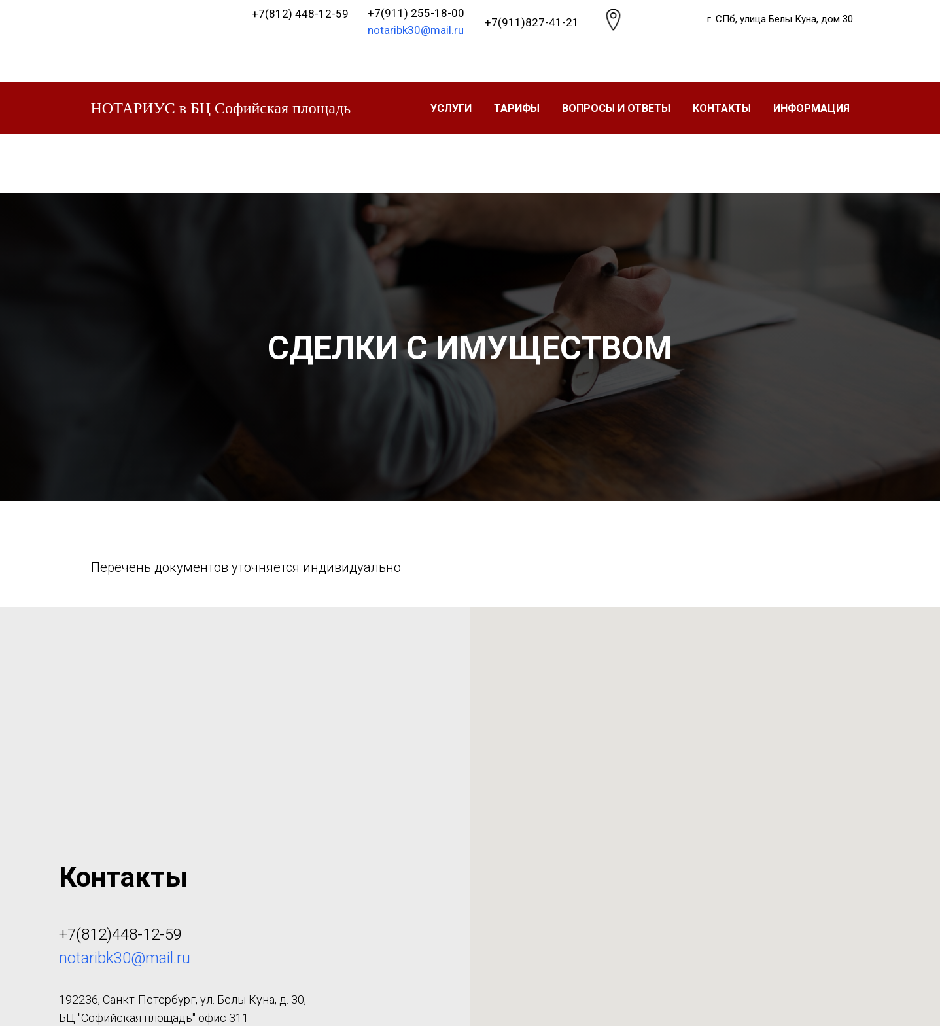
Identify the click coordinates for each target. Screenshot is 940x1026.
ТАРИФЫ (517, 108)
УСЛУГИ (451, 108)
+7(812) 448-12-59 (300, 13)
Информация (811, 108)
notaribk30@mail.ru (416, 30)
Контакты (722, 108)
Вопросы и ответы (616, 108)
